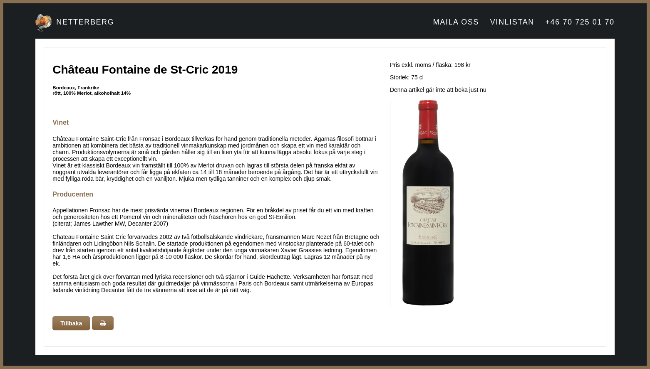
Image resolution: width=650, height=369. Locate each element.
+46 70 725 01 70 (579, 22)
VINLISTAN (512, 22)
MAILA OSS (456, 22)
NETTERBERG (85, 22)
